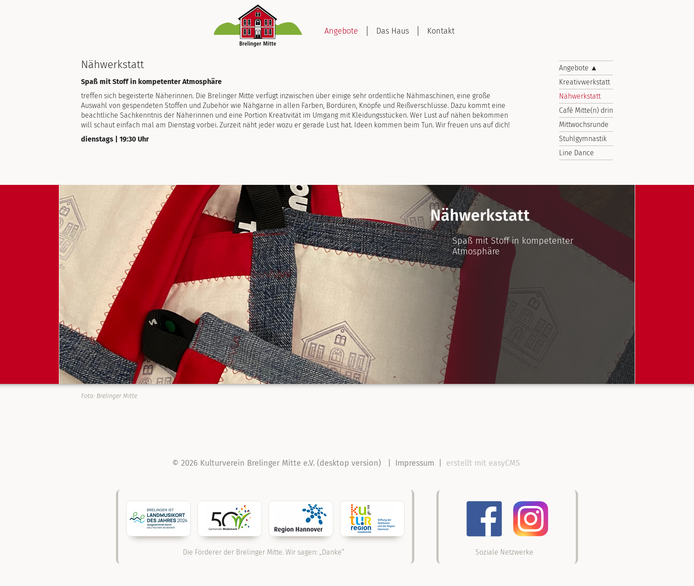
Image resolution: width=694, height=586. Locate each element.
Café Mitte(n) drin (586, 110)
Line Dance (576, 153)
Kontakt (441, 31)
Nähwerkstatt (580, 96)
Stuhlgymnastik (583, 138)
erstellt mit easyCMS (484, 463)
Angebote (341, 31)
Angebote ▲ (578, 68)
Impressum (414, 463)
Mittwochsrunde (584, 124)
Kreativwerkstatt (584, 82)
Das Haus (392, 31)
